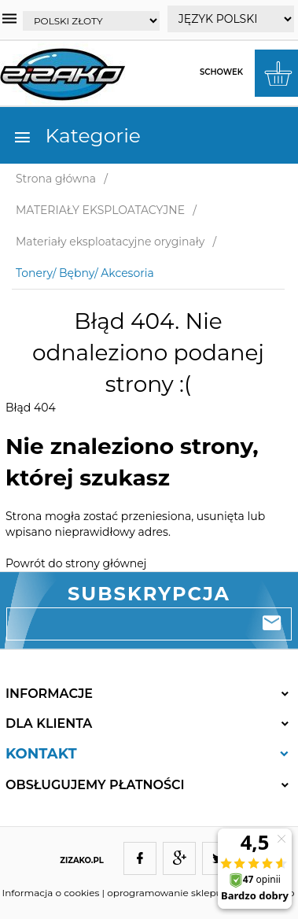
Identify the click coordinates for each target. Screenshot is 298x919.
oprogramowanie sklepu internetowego (200, 893)
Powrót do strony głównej (76, 563)
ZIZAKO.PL (82, 860)
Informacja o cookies (51, 893)
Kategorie (77, 135)
